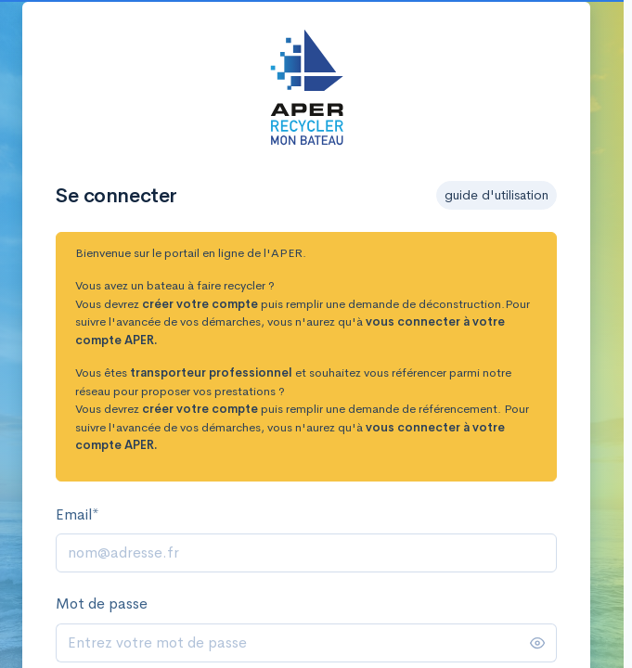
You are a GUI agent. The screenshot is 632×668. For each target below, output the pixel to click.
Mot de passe (102, 603)
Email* (77, 514)
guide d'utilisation (496, 194)
